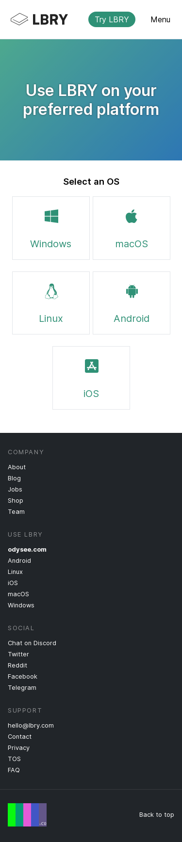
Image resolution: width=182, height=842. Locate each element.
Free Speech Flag (27, 814)
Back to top (156, 814)
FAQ (14, 770)
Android (131, 302)
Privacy (19, 747)
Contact (20, 736)
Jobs (15, 489)
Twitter (18, 654)
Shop (15, 500)
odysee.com (27, 549)
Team (16, 511)
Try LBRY (112, 19)
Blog (14, 478)
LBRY (83, 19)
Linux (51, 302)
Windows (50, 227)
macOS (131, 227)
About (17, 467)
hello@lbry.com (31, 725)
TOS (14, 759)
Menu (160, 19)
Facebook (22, 676)
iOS (91, 376)
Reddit (17, 665)
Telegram (22, 687)
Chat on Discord (32, 643)
